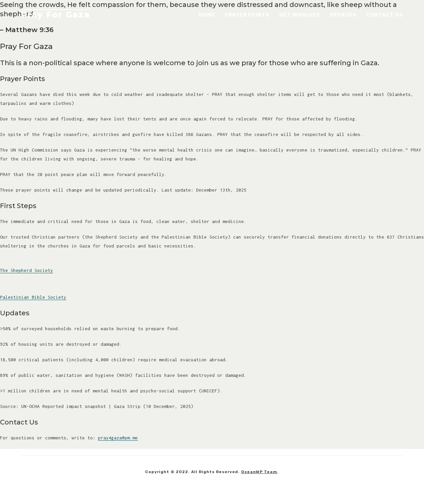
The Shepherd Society (26, 270)
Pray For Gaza (55, 15)
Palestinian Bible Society (33, 297)
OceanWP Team (259, 471)
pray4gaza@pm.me (118, 437)
